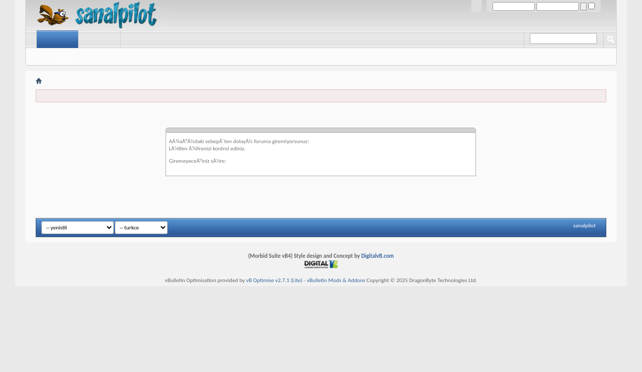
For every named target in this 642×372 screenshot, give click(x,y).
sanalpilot (584, 225)
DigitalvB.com (377, 256)
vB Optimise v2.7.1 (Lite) (274, 280)
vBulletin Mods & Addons (336, 280)
